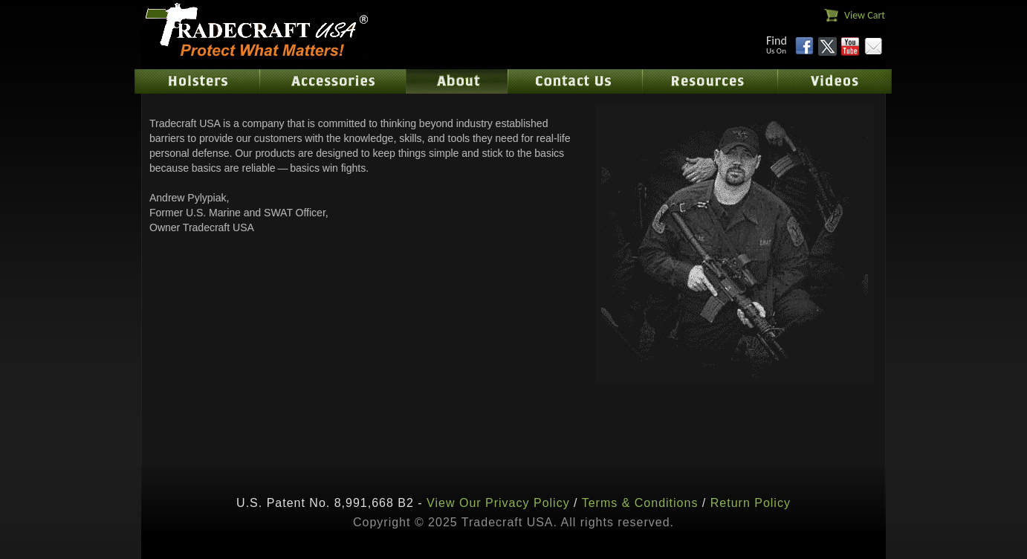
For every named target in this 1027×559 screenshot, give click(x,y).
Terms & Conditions (640, 503)
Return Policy (750, 503)
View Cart (864, 15)
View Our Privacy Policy (498, 503)
